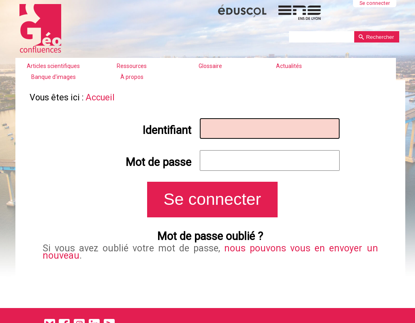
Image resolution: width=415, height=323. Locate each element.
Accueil (100, 97)
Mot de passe (158, 162)
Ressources (132, 66)
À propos (131, 77)
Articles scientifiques (53, 66)
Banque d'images (53, 77)
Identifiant (167, 130)
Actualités (289, 66)
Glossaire (210, 66)
